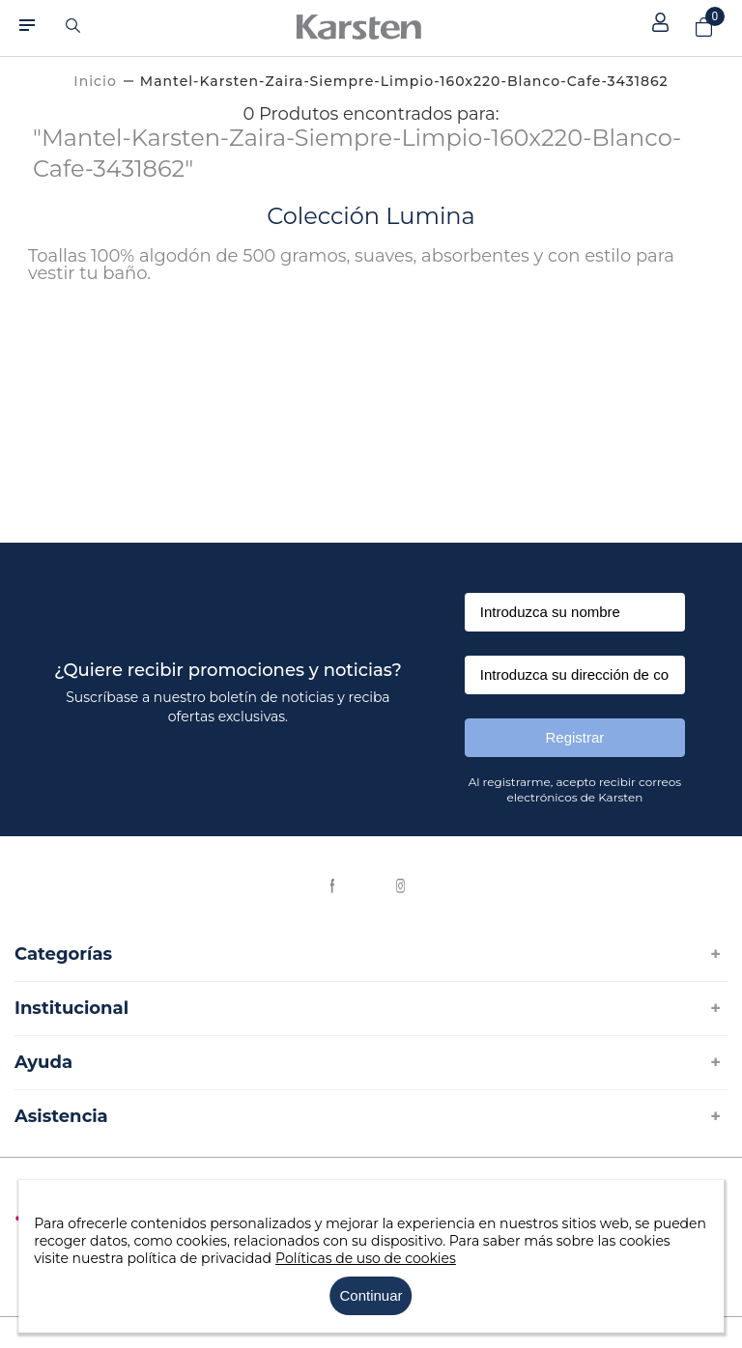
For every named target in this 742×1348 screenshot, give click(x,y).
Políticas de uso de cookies (365, 1258)
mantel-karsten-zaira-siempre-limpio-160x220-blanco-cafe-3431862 (404, 81)
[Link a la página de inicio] (95, 81)
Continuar (370, 1295)
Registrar (575, 737)
